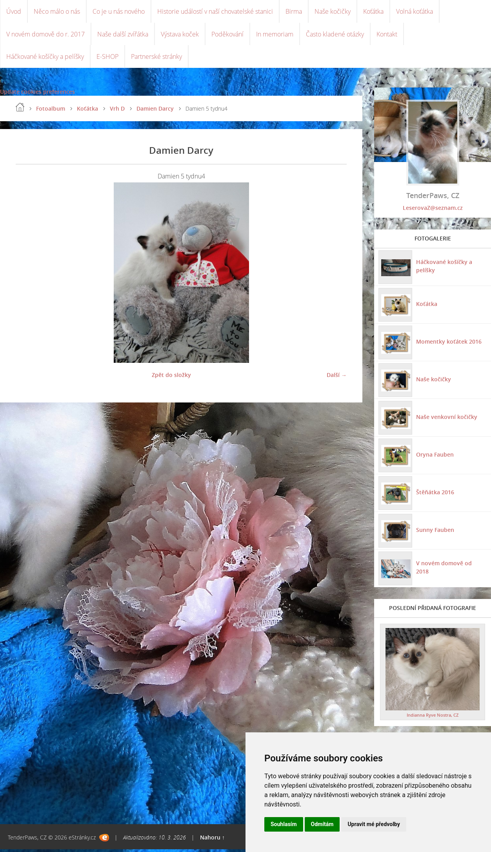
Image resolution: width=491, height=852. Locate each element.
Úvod (13, 11)
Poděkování (227, 35)
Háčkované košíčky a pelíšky (45, 59)
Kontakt (386, 35)
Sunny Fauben (435, 532)
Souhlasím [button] (284, 824)
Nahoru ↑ (212, 840)
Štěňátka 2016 (435, 494)
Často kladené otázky (335, 35)
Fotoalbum (50, 111)
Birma (294, 11)
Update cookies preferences (37, 94)
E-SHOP (107, 59)
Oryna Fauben (434, 457)
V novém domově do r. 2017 (45, 35)
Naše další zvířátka (122, 35)
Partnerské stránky (156, 59)
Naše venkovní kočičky (446, 419)
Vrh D (117, 111)
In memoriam (274, 35)
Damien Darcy (155, 111)
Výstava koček (180, 35)
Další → (337, 377)
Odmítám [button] (322, 824)
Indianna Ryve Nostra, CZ (432, 718)
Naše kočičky (333, 11)
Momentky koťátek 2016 (448, 344)
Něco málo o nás (57, 11)
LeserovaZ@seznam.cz (433, 210)
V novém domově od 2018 (451, 569)
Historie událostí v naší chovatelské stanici (215, 11)
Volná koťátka (414, 11)
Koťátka (373, 11)
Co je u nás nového (119, 11)
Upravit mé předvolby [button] (373, 824)
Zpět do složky (171, 377)
